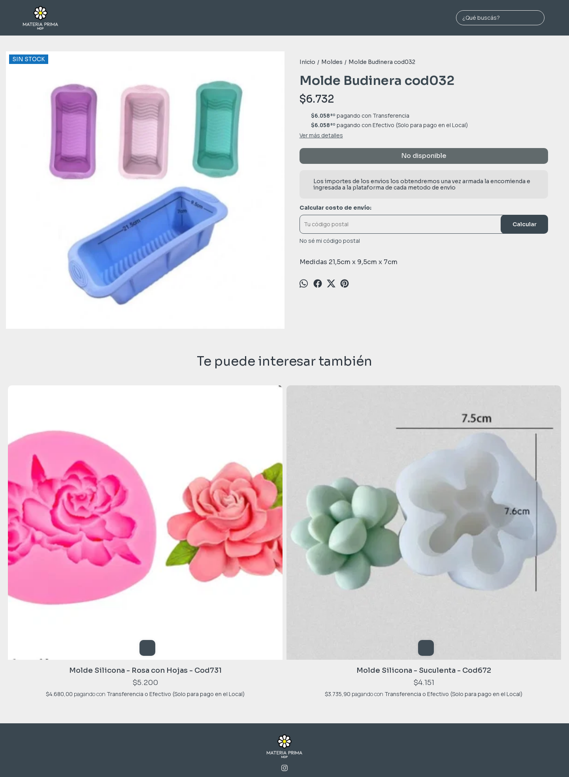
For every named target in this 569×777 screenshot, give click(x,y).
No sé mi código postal (330, 241)
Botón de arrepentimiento (405, 758)
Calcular (524, 224)
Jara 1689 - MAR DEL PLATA (284, 642)
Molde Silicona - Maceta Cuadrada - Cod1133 (507, 507)
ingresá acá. (367, 758)
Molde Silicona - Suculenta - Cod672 (173, 507)
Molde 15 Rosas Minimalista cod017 (284, 507)
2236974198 (284, 655)
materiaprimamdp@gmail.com (285, 667)
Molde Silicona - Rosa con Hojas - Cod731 (61, 507)
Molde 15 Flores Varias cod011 (396, 507)
